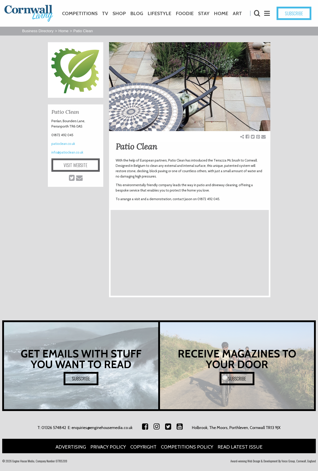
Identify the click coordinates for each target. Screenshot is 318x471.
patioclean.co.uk (63, 144)
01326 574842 (53, 427)
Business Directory (38, 31)
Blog (136, 13)
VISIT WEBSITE (75, 165)
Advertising (71, 447)
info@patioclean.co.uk (67, 152)
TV (105, 13)
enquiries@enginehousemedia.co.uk (102, 427)
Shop (119, 13)
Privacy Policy (108, 447)
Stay (203, 13)
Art (237, 13)
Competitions (80, 13)
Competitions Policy (187, 447)
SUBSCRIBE (294, 13)
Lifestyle (159, 13)
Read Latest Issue (240, 447)
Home (221, 13)
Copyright (143, 447)
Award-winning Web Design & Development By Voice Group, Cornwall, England (273, 461)
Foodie (185, 13)
